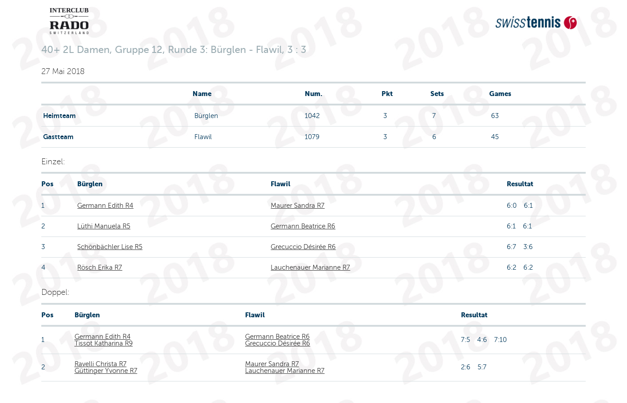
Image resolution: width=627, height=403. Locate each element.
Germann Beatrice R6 (303, 226)
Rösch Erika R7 (99, 267)
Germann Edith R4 (105, 205)
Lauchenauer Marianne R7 (310, 267)
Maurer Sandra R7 (297, 205)
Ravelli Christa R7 (101, 364)
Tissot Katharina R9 (104, 343)
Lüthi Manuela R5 (103, 226)
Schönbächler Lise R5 (109, 246)
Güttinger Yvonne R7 (106, 370)
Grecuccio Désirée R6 (303, 246)
